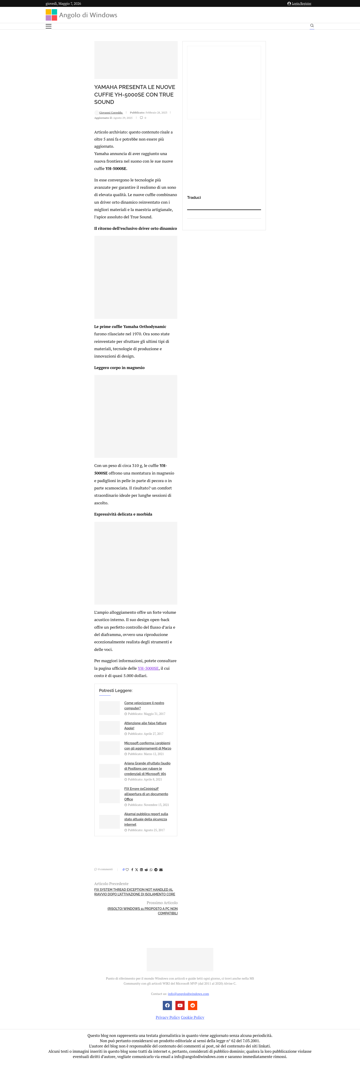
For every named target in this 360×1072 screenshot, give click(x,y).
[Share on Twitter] (93, 898)
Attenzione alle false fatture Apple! (192, 804)
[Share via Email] (118, 898)
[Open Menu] (48, 26)
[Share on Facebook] (89, 898)
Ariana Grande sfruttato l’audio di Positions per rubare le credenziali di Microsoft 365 (192, 827)
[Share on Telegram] (113, 898)
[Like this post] (84, 898)
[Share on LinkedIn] (98, 898)
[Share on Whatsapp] (108, 898)
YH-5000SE (181, 767)
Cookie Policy (192, 1026)
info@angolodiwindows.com (188, 1003)
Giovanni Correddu (65, 136)
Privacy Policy (168, 1026)
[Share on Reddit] (103, 898)
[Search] (312, 26)
